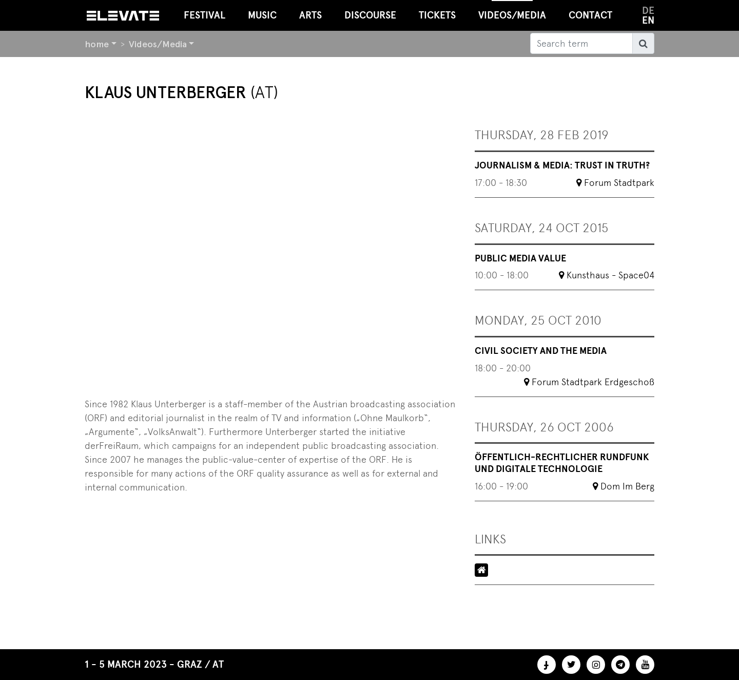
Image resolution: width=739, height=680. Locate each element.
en (648, 20)
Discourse (370, 15)
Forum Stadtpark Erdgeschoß (593, 381)
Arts (310, 15)
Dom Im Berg (627, 486)
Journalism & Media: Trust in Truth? (562, 165)
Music (262, 15)
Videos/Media (158, 44)
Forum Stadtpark (619, 182)
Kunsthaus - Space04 (610, 275)
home (97, 44)
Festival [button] (204, 15)
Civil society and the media (541, 350)
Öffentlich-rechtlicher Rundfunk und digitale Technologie (562, 463)
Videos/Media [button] (512, 10)
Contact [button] (590, 15)
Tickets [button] (437, 15)
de (648, 10)
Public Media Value (520, 258)
